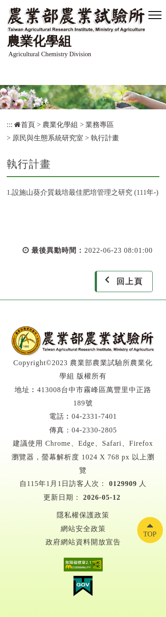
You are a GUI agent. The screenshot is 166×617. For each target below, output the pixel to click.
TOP (150, 534)
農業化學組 (60, 124)
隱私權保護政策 (83, 515)
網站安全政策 (83, 528)
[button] (155, 15)
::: (9, 124)
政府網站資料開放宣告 (83, 542)
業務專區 (99, 124)
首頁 (24, 124)
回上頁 (129, 281)
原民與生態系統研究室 (47, 138)
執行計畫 (105, 138)
